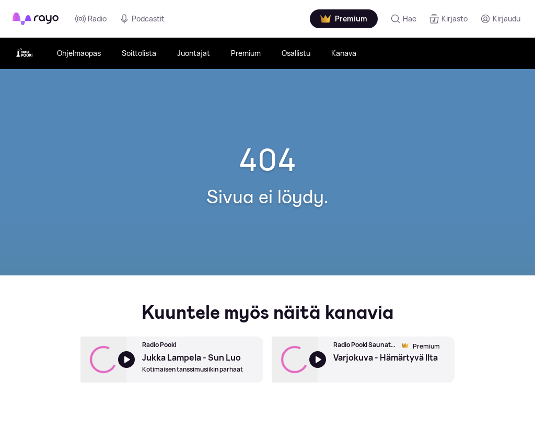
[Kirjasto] (448, 19)
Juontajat (193, 53)
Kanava (343, 53)
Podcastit (142, 19)
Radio (91, 19)
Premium (246, 53)
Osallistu (296, 53)
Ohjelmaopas (79, 53)
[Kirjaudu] (500, 19)
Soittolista (139, 53)
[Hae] (403, 19)
